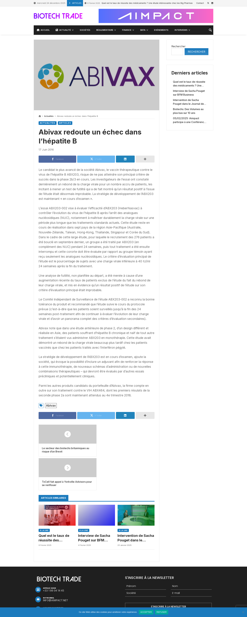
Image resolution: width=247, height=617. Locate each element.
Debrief (186, 595)
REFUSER (162, 612)
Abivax (51, 405)
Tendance (170, 595)
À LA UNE (44, 497)
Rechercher (178, 46)
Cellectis (134, 595)
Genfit (91, 595)
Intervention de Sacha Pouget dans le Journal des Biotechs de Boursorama (136, 504)
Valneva (77, 595)
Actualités (49, 116)
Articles (65, 123)
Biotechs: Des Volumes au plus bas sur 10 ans (188, 111)
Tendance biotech (112, 595)
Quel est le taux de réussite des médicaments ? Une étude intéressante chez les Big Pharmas (139, 3)
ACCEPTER (146, 612)
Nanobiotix (151, 595)
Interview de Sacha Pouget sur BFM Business (94, 504)
